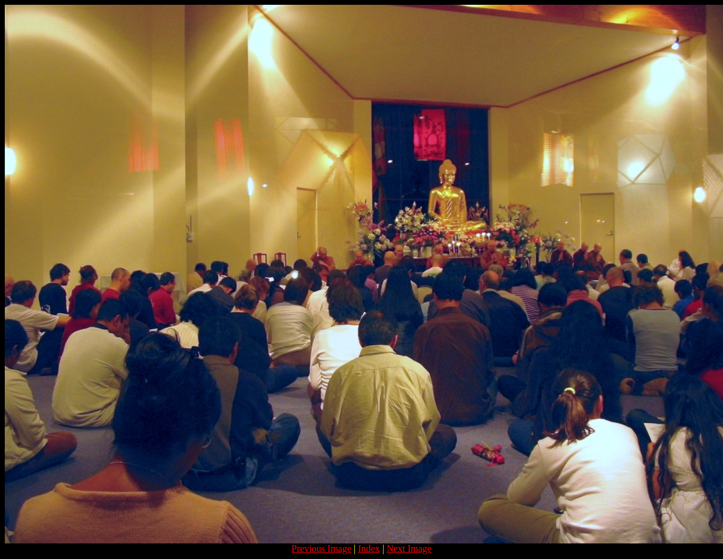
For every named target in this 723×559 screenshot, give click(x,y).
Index (368, 548)
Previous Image (321, 548)
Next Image (409, 548)
